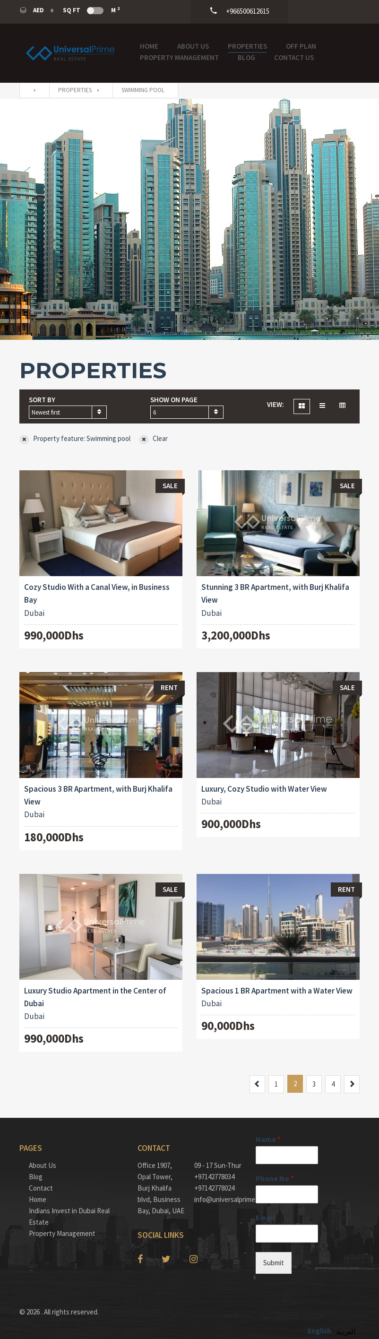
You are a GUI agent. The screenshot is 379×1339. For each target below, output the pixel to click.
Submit (273, 1262)
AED (32, 10)
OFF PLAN (301, 46)
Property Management (179, 57)
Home (149, 46)
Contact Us (294, 57)
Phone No (275, 1178)
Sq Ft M (91, 10)
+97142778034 (214, 1176)
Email (265, 1217)
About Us (193, 46)
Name (268, 1139)
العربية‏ (345, 1331)
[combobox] (68, 412)
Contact (41, 1188)
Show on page (174, 399)
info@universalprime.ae (217, 1199)
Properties (247, 46)
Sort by (42, 399)
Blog (246, 57)
